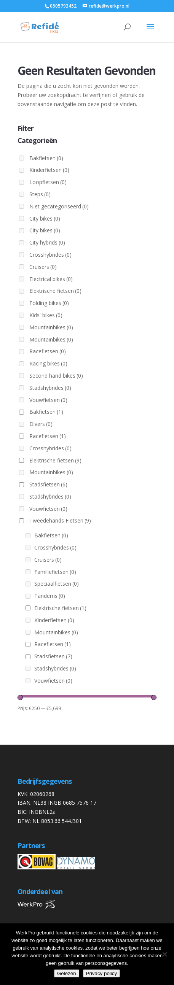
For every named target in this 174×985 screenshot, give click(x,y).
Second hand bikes (56, 375)
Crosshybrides (50, 254)
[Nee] (164, 954)
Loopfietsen (48, 182)
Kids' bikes (45, 315)
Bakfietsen (46, 158)
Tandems (49, 595)
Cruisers (43, 266)
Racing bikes (48, 363)
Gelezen (66, 973)
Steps (40, 194)
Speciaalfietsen (56, 583)
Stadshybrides (50, 387)
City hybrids (47, 242)
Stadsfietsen (48, 484)
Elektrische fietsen (55, 290)
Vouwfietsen (48, 400)
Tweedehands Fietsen (60, 520)
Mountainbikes (51, 327)
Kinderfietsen (49, 169)
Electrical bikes (51, 279)
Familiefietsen (55, 571)
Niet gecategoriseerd (59, 206)
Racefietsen (47, 351)
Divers (41, 423)
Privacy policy (101, 973)
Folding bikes (49, 303)
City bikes (44, 218)
